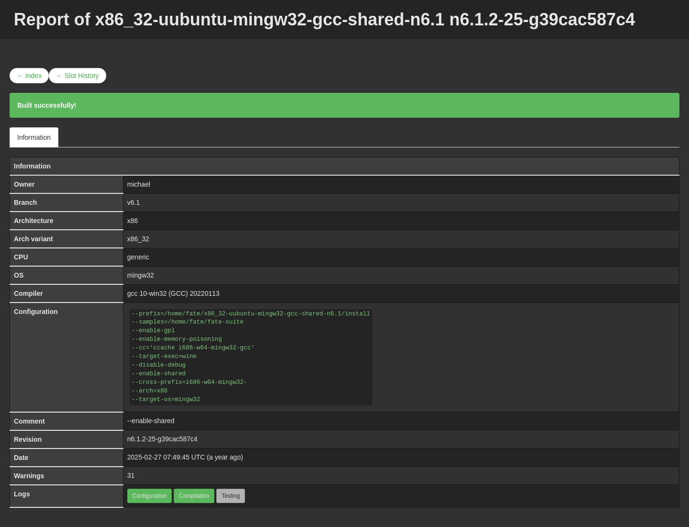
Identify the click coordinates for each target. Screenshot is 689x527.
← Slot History (77, 75)
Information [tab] (34, 137)
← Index (29, 75)
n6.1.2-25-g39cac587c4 (162, 439)
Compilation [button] (194, 496)
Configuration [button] (150, 496)
